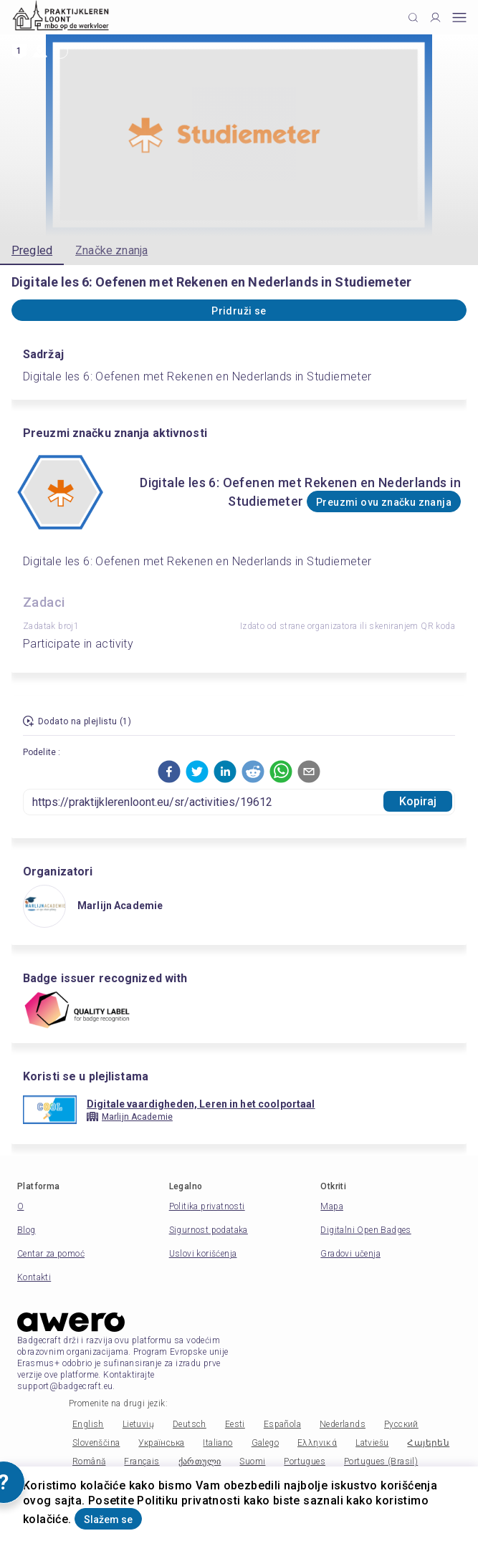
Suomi (252, 1461)
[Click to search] (413, 17)
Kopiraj (418, 801)
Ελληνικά (317, 1443)
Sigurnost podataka (208, 1230)
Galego (265, 1443)
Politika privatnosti (207, 1206)
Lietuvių (138, 1424)
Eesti (235, 1424)
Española (282, 1424)
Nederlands (342, 1424)
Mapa (331, 1206)
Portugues (304, 1461)
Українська (161, 1443)
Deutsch (189, 1424)
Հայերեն (428, 1443)
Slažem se (108, 1519)
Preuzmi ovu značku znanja (383, 502)
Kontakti (34, 1277)
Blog (26, 1230)
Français (141, 1461)
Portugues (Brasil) (381, 1461)
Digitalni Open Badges (365, 1230)
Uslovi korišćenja (203, 1254)
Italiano (217, 1443)
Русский (401, 1424)
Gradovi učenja (350, 1254)
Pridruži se (238, 311)
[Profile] (435, 17)
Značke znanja (111, 250)
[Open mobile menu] (459, 17)
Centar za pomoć (51, 1254)
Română (88, 1461)
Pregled (31, 250)
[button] (169, 771)
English (88, 1424)
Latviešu (371, 1443)
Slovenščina (96, 1443)
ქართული (199, 1461)
